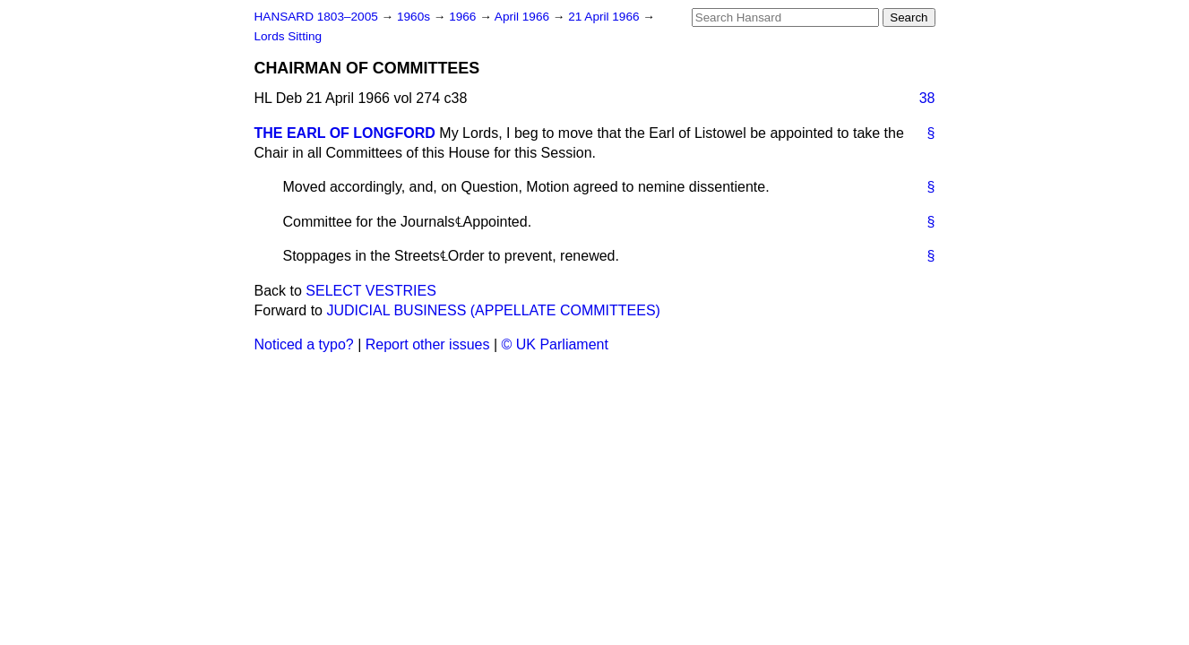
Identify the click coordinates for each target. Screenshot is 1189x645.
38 (927, 98)
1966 (464, 16)
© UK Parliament (555, 344)
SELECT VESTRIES (371, 290)
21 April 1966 (605, 16)
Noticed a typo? (304, 344)
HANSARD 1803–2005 (316, 16)
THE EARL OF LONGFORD (344, 133)
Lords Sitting (288, 36)
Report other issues (428, 344)
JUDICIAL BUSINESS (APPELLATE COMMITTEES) (493, 310)
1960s (415, 16)
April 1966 (524, 16)
